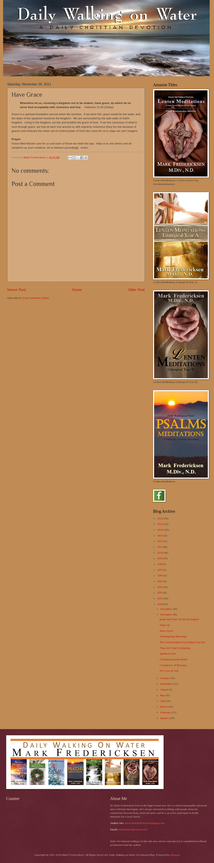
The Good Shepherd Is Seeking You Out (182, 642)
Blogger (175, 854)
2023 (160, 535)
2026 (160, 518)
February (166, 712)
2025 (160, 524)
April (163, 700)
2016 (160, 575)
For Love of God (169, 670)
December (166, 608)
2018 (160, 564)
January (165, 718)
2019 (160, 558)
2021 (160, 546)
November (166, 614)
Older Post (136, 290)
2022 (160, 541)
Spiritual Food (168, 653)
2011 (160, 604)
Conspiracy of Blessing (173, 665)
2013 (160, 592)
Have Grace (167, 630)
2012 (160, 598)
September (166, 683)
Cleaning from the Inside (174, 659)
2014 (160, 587)
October (165, 678)
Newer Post (16, 290)
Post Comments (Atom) (36, 297)
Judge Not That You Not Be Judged (179, 619)
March (164, 706)
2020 (160, 552)
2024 (160, 529)
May (163, 695)
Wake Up (165, 625)
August (164, 689)
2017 (160, 569)
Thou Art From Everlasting (175, 648)
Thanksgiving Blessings (173, 636)
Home (77, 290)
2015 (160, 581)
